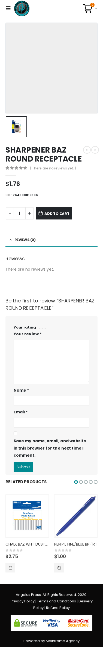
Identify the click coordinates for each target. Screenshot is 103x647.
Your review (27, 334)
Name (21, 390)
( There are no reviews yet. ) (53, 168)
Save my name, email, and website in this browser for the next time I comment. (50, 448)
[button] (76, 482)
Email (21, 412)
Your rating (25, 327)
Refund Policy (58, 607)
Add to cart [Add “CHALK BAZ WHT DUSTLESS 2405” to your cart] (10, 567)
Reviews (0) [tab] (25, 239)
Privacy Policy (23, 601)
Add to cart (56, 213)
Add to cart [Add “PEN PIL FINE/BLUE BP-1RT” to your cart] (59, 567)
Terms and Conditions (56, 601)
